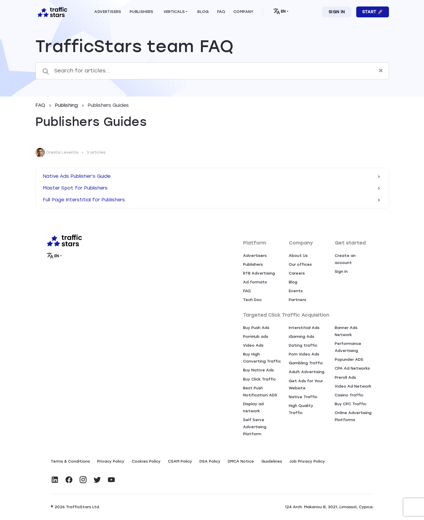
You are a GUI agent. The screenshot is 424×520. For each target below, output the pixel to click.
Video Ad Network (353, 386)
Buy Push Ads (256, 327)
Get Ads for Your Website (306, 384)
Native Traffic (303, 397)
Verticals (174, 11)
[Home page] (51, 11)
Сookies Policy (146, 461)
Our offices (300, 264)
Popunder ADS (349, 359)
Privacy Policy (110, 461)
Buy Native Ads (258, 370)
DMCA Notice (241, 461)
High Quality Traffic (301, 409)
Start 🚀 (372, 11)
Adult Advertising (306, 372)
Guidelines (271, 461)
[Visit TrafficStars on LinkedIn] (55, 480)
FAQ (41, 105)
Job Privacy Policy (307, 461)
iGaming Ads (301, 336)
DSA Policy (209, 461)
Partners (297, 300)
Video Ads (253, 345)
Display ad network (253, 407)
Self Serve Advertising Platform (254, 427)
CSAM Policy (180, 461)
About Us (298, 255)
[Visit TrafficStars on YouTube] (111, 480)
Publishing (67, 105)
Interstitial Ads (304, 327)
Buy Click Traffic (259, 379)
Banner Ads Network (346, 331)
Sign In (337, 11)
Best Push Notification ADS (260, 391)
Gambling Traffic (306, 363)
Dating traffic (303, 345)
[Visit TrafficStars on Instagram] (83, 480)
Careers (297, 273)
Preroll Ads (345, 377)
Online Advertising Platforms (353, 416)
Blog (293, 282)
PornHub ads (255, 336)
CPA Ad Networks (352, 368)
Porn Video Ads (304, 354)
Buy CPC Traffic (350, 404)
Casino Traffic (349, 395)
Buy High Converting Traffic (262, 357)
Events (296, 291)
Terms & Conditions (70, 461)
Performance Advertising (348, 347)
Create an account (345, 259)
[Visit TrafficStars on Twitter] (97, 480)
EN (279, 11)
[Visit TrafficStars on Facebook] (69, 480)
